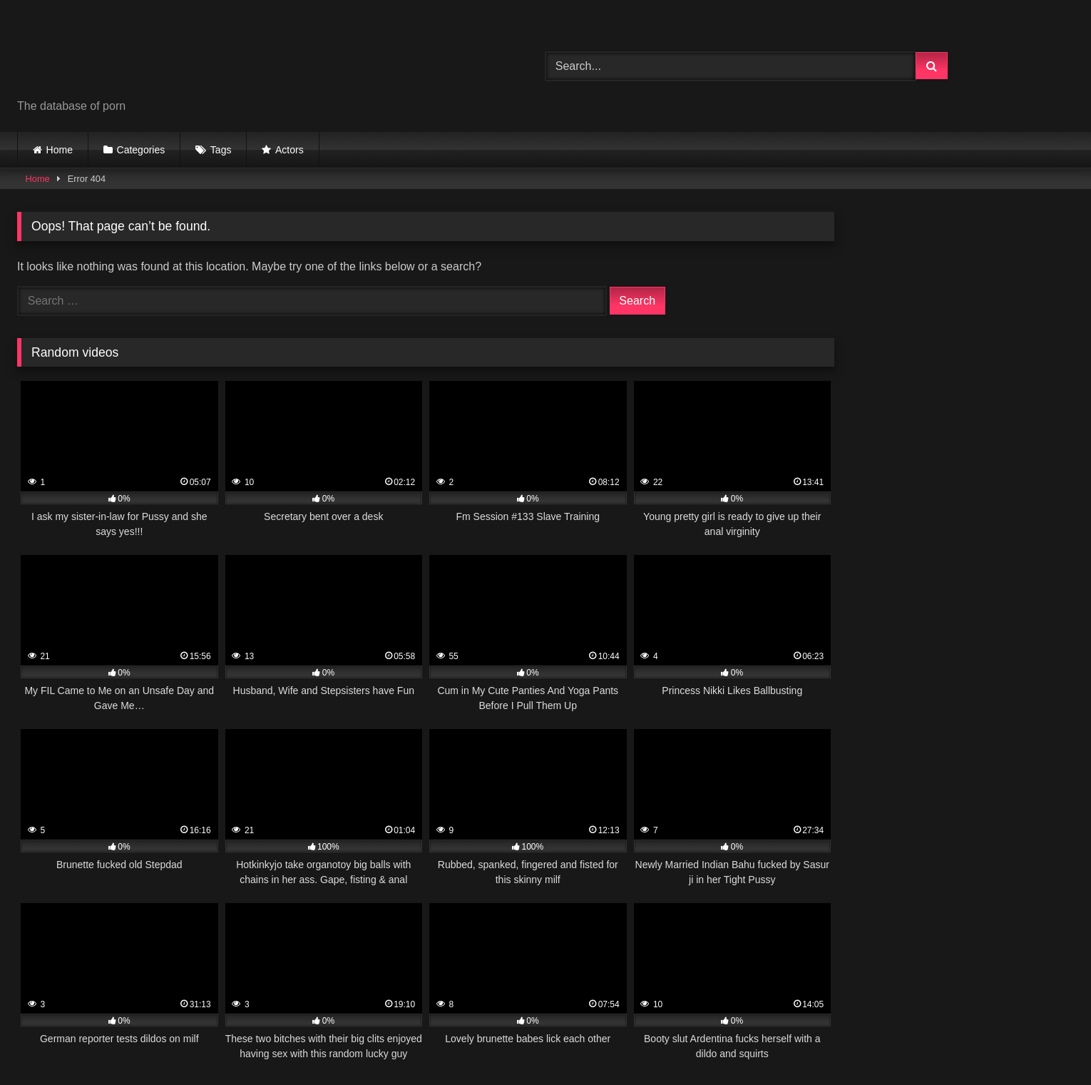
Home (59, 150)
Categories (141, 150)
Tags (221, 150)
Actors (289, 150)
